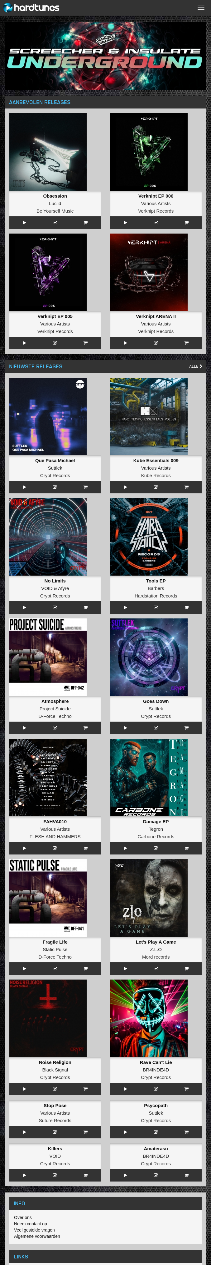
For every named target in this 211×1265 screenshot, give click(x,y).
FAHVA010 (55, 821)
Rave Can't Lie (156, 1062)
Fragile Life (55, 942)
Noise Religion (55, 1062)
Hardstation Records (156, 595)
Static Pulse (55, 949)
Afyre (63, 588)
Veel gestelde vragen (34, 1229)
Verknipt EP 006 (155, 196)
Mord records (156, 957)
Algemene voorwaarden (37, 1236)
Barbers (156, 588)
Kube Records (156, 475)
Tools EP (156, 580)
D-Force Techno (55, 716)
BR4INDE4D (156, 1069)
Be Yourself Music (55, 211)
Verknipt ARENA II (156, 316)
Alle (196, 366)
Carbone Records (155, 836)
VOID (47, 588)
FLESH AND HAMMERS (55, 836)
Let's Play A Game (156, 942)
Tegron (156, 829)
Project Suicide (55, 708)
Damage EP (156, 821)
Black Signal (55, 1069)
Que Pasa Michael (55, 460)
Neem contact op (30, 1223)
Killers (55, 1148)
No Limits (55, 580)
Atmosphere (55, 701)
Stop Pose (55, 1105)
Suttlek (55, 468)
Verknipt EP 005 (55, 316)
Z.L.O (156, 949)
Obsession (55, 196)
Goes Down (156, 701)
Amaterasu (156, 1148)
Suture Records (55, 1120)
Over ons (23, 1217)
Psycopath (156, 1105)
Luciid (55, 203)
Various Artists (156, 203)
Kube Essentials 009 (156, 460)
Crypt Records (55, 475)
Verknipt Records (156, 211)
